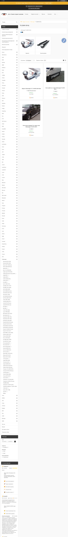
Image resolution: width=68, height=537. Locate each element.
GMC (3, 126)
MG (2, 192)
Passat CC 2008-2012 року (8, 329)
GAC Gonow (4, 121)
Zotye (3, 403)
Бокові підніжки (43, 53)
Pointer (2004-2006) (7, 336)
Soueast (3, 241)
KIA (2, 162)
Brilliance (3, 67)
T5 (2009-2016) (6, 382)
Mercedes (4, 187)
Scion (3, 228)
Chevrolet (4, 85)
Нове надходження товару (7, 49)
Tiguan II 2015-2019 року (7, 365)
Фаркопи (27, 53)
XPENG (3, 398)
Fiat (2, 116)
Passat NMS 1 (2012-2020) (8, 332)
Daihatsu (3, 103)
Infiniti (3, 141)
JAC (3, 151)
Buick (3, 70)
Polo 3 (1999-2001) (6, 337)
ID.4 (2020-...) (5, 306)
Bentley (3, 62)
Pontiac (3, 208)
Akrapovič (4, 47)
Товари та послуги (34, 14)
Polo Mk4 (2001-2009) (7, 339)
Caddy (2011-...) (6, 275)
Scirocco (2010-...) (6, 351)
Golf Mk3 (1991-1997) (7, 285)
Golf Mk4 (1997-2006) (7, 287)
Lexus (3, 172)
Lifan (3, 174)
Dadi (3, 95)
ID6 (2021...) (5, 308)
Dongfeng (4, 111)
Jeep (3, 157)
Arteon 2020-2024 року (7, 266)
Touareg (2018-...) (6, 372)
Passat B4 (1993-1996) (7, 318)
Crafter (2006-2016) (7, 278)
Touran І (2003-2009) (7, 374)
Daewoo (3, 98)
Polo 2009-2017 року (7, 341)
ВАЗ (3, 410)
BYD (3, 72)
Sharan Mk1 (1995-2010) (7, 353)
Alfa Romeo (4, 54)
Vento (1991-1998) (6, 389)
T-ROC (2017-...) (6, 388)
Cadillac (3, 75)
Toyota (3, 254)
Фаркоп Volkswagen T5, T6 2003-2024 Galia (31, 88)
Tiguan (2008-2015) (6, 363)
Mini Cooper (4, 195)
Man (3, 180)
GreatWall (4, 128)
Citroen (3, 90)
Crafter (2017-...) (6, 280)
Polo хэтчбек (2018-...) (7, 346)
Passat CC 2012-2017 (7, 330)
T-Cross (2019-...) (6, 358)
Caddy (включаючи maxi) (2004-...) (9, 273)
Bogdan (3, 408)
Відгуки (3, 426)
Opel (3, 203)
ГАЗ (2, 413)
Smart (3, 238)
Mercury (3, 190)
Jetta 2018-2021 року (7, 304)
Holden (3, 134)
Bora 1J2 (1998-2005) (7, 270)
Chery (3, 82)
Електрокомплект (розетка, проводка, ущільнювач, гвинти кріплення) (9, 476)
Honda (3, 136)
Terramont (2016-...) (6, 362)
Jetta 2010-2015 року (7, 303)
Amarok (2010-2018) (7, 261)
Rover (3, 218)
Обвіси (4, 393)
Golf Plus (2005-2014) (7, 297)
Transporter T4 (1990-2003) (8, 379)
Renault (3, 215)
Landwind (4, 169)
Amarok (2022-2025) (7, 263)
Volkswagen (32, 21)
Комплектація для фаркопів (7, 32)
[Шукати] (16, 22)
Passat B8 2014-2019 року (8, 325)
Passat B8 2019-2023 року (8, 327)
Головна (26, 14)
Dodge (3, 108)
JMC (3, 159)
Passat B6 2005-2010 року (8, 322)
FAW (3, 113)
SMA (3, 236)
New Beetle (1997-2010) (7, 313)
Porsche (3, 210)
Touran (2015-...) (6, 377)
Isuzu (3, 146)
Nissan (3, 200)
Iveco (3, 149)
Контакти (50, 14)
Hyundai (3, 139)
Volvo (3, 395)
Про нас (43, 14)
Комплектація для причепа (7, 38)
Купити (32, 97)
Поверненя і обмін (5, 432)
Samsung (4, 226)
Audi (3, 57)
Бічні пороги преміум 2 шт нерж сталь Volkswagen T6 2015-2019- (31, 126)
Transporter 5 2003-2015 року (8, 381)
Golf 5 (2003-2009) (6, 289)
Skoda (3, 233)
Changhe (3, 80)
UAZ (3, 256)
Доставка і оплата (5, 429)
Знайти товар (48, 3)
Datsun (3, 105)
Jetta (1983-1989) (6, 299)
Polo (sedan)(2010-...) (7, 343)
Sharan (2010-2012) (7, 355)
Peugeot (3, 205)
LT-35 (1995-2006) (6, 310)
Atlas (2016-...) (5, 268)
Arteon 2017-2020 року (7, 264)
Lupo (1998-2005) (6, 311)
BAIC (3, 59)
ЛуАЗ (3, 415)
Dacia (3, 93)
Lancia (3, 164)
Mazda (3, 185)
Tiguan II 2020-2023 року (7, 367)
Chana (3, 77)
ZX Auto (3, 405)
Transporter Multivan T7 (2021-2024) (10, 386)
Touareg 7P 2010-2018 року (8, 370)
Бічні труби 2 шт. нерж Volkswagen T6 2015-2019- (55, 88)
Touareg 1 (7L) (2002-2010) (8, 369)
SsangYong (4, 243)
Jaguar (3, 154)
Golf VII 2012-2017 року (7, 292)
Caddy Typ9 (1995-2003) (7, 271)
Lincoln (3, 177)
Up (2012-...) (5, 391)
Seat (3, 231)
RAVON (3, 213)
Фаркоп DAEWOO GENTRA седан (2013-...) (9, 507)
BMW (3, 65)
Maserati (3, 182)
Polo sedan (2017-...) (7, 344)
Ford (3, 118)
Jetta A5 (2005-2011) (7, 301)
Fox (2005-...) (5, 282)
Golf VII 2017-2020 (6, 294)
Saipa (3, 223)
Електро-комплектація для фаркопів (7, 35)
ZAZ (3, 400)
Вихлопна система (5, 44)
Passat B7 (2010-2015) (7, 323)
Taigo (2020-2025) (6, 360)
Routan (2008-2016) (7, 348)
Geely (3, 123)
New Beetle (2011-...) (7, 315)
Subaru (3, 246)
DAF (3, 100)
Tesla (3, 251)
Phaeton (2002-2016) (7, 334)
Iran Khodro (4, 144)
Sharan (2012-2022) (7, 356)
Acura (3, 52)
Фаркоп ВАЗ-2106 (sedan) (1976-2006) (9, 473)
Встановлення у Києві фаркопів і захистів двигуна (8, 41)
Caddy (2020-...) (6, 277)
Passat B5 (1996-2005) (7, 320)
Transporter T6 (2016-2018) (8, 384)
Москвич (3, 418)
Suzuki (3, 249)
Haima (3, 131)
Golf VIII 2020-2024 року (7, 296)
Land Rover (4, 167)
